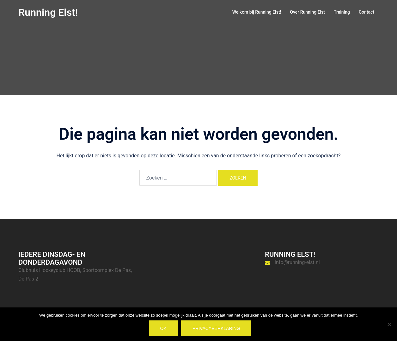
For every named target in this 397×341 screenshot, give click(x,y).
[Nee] (389, 324)
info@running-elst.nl (297, 262)
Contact (366, 12)
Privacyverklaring (216, 328)
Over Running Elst (307, 12)
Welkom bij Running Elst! (256, 12)
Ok (163, 328)
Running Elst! (48, 12)
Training (342, 12)
